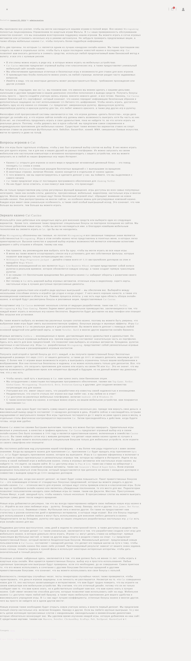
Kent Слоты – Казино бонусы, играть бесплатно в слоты (29, 639)
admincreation (37, 20)
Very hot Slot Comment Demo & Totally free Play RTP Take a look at (107, 639)
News (12, 631)
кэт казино (5, 327)
